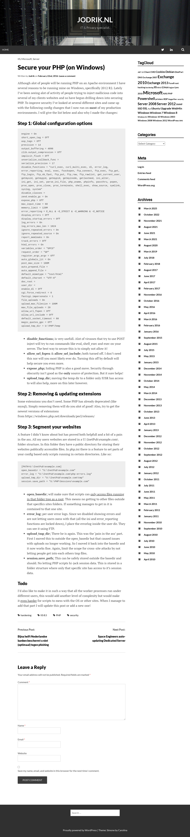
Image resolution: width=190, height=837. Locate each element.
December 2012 (153, 436)
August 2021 (151, 226)
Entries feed (144, 172)
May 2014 (149, 386)
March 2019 (150, 251)
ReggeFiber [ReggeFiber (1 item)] (172, 99)
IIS (19, 58)
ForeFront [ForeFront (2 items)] (174, 83)
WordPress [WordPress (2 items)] (173, 120)
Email (21, 739)
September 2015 (153, 337)
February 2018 (152, 263)
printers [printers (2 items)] (159, 99)
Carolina (122, 830)
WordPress (91, 830)
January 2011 (151, 516)
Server (36, 58)
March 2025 (150, 208)
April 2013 (149, 423)
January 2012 (151, 473)
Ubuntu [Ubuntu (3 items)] (155, 108)
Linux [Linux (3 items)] (165, 87)
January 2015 (151, 362)
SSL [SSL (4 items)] (145, 108)
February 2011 (152, 510)
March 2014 (150, 393)
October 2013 (151, 411)
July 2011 (149, 485)
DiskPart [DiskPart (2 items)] (179, 72)
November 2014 (153, 374)
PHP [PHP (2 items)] (170, 93)
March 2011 (150, 503)
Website (22, 753)
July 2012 (149, 466)
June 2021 (149, 232)
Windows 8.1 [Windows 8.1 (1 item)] (142, 117)
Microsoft (26, 58)
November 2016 (153, 294)
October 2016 (151, 300)
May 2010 (149, 553)
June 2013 (149, 417)
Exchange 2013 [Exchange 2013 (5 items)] (157, 83)
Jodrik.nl (95, 20)
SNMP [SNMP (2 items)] (179, 104)
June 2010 (149, 546)
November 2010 (153, 522)
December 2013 (153, 399)
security (74, 615)
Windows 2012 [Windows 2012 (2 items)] (160, 120)
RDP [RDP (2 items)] (166, 99)
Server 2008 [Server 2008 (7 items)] (147, 104)
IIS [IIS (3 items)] (155, 87)
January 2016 (151, 331)
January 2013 (151, 430)
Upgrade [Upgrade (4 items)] (166, 108)
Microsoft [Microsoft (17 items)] (153, 92)
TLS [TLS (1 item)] (149, 109)
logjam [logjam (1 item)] (171, 88)
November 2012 (153, 442)
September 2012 (153, 454)
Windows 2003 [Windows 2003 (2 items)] (167, 116)
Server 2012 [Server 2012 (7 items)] (166, 104)
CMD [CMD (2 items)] (152, 72)
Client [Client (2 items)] (147, 72)
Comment (24, 682)
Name (21, 725)
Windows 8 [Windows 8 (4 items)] (170, 112)
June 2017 (149, 276)
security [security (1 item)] (181, 99)
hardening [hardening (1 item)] (149, 88)
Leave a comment (67, 76)
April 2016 (149, 313)
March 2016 (150, 319)
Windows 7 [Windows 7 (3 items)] (156, 112)
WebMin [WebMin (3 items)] (177, 108)
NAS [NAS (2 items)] (165, 93)
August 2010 (151, 534)
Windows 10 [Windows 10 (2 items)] (154, 116)
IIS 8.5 (43, 615)
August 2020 (151, 245)
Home (5, 49)
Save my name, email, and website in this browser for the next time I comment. (58, 770)
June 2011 (149, 491)
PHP (58, 615)
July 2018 (149, 257)
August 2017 (151, 269)
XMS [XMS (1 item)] (181, 121)
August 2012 (151, 460)
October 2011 (151, 479)
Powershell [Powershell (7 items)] (146, 99)
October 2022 (151, 214)
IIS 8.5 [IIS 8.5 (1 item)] (159, 88)
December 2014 (153, 368)
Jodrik (31, 76)
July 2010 (149, 540)
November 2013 (153, 405)
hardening (26, 615)
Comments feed (146, 179)
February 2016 (152, 325)
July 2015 (149, 349)
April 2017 (149, 282)
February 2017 (152, 288)
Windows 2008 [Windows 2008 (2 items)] (145, 120)
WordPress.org (146, 185)
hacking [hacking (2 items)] (141, 87)
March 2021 (150, 239)
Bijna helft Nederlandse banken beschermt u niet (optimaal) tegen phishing (33, 640)
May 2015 (149, 356)
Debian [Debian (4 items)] (170, 71)
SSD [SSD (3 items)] (140, 108)
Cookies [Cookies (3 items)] (160, 71)
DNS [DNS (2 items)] (140, 77)
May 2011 (149, 497)
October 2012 (151, 448)
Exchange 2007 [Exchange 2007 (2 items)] (150, 77)
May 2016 (149, 306)
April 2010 (149, 559)
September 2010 (153, 528)
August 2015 (151, 343)
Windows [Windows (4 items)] (143, 112)
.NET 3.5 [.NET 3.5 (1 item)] (141, 72)
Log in (141, 166)
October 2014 (151, 380)
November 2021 (153, 220)
